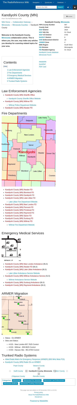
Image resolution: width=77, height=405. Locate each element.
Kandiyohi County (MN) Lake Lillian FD (20, 198)
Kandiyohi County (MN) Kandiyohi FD (19, 195)
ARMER (42, 42)
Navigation (36, 2)
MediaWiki (42, 62)
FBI (40, 47)
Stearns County (39, 366)
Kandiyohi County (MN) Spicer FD (18, 216)
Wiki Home (6, 22)
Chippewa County (18, 376)
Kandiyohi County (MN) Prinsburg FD (19, 210)
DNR (40, 40)
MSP (40, 30)
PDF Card (42, 67)
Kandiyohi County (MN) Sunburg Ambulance (22, 282)
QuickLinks (48, 2)
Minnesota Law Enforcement (54, 380)
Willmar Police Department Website (22, 105)
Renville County (39, 376)
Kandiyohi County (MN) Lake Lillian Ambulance (23, 269)
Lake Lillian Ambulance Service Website (24, 273)
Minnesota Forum (45, 55)
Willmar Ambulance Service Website (23, 280)
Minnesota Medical (10, 383)
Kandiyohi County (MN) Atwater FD (18, 190)
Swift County (18, 371)
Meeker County (59, 371)
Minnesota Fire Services (32, 380)
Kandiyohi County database (48, 52)
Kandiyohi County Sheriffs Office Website (25, 98)
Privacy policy (38, 392)
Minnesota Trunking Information (32, 383)
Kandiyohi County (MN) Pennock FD (19, 207)
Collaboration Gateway (22, 22)
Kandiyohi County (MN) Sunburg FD (19, 218)
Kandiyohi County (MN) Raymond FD (19, 213)
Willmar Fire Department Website (21, 225)
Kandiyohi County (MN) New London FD (20, 204)
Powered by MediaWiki (39, 401)
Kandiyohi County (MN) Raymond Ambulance (22, 285)
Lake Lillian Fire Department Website (23, 202)
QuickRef (42, 64)
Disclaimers (38, 397)
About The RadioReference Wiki (38, 395)
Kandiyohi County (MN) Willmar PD (19, 101)
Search (60, 7)
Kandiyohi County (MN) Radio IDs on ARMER (23, 362)
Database (60, 2)
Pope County (18, 366)
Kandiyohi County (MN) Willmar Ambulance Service (25, 276)
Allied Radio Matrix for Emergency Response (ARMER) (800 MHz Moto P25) (35, 359)
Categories (6, 380)
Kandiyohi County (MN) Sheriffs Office (20, 95)
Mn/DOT (42, 37)
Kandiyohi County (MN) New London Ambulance (24, 264)
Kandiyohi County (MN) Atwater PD (19, 108)
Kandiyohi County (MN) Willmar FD (18, 221)
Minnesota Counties (20, 25)
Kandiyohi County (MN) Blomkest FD (19, 192)
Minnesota (65, 22)
